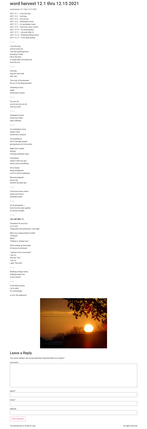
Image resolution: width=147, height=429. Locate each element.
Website (13, 409)
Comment (14, 362)
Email (13, 400)
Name (13, 391)
